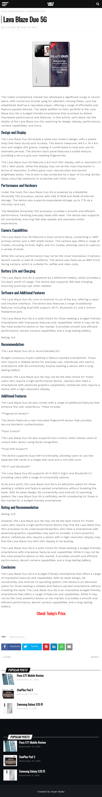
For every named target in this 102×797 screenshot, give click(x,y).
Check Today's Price (51, 613)
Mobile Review (16, 11)
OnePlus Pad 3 (25, 690)
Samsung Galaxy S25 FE (30, 704)
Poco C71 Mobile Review (30, 675)
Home (4, 11)
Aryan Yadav (58, 791)
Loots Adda (9, 27)
